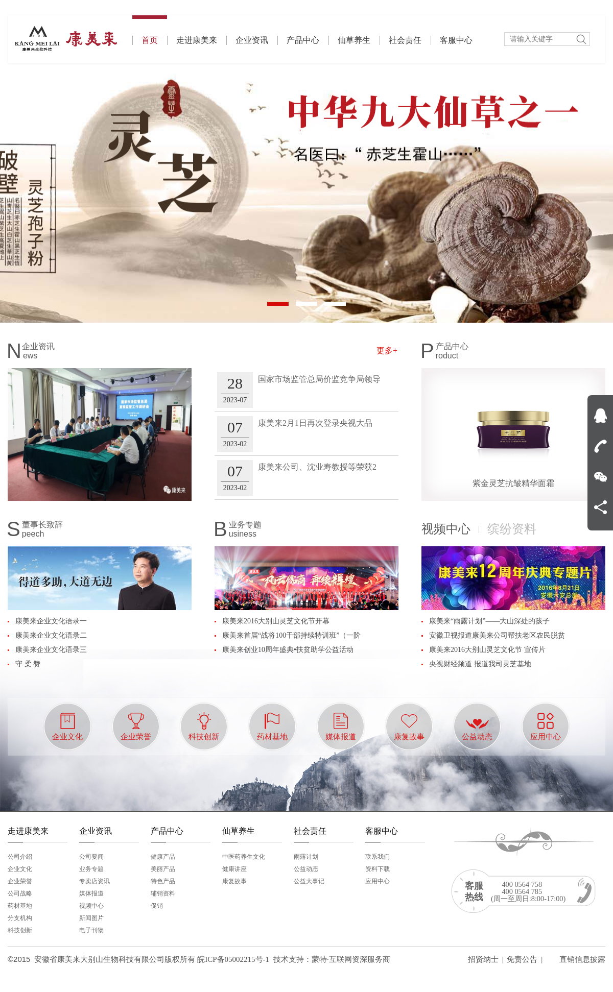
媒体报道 (91, 893)
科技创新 (20, 930)
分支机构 (20, 918)
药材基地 (20, 905)
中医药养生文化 (243, 856)
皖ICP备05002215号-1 (233, 959)
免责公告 (522, 959)
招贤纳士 (483, 959)
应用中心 (377, 881)
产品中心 (303, 40)
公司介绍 (20, 856)
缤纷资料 (511, 529)
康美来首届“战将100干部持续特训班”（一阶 (291, 635)
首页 (149, 29)
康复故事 (234, 881)
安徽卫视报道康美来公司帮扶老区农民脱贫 (497, 635)
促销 (157, 905)
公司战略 (20, 893)
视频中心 (445, 529)
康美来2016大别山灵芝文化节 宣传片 (487, 650)
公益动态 (306, 869)
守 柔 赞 (27, 664)
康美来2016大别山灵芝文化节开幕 (275, 621)
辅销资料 (163, 893)
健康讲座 (234, 869)
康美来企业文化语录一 (51, 621)
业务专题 (91, 869)
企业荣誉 (20, 881)
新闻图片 (91, 918)
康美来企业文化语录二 (51, 635)
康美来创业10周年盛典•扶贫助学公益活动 (287, 650)
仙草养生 (354, 40)
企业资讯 (251, 40)
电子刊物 (91, 930)
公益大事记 (309, 881)
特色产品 (163, 881)
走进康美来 (196, 40)
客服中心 (456, 40)
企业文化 (20, 869)
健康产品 (163, 856)
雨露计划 (306, 856)
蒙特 (319, 959)
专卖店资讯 (94, 881)
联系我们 (377, 856)
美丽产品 (163, 869)
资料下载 (377, 869)
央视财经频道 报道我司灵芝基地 (480, 664)
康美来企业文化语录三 (51, 650)
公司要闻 (91, 856)
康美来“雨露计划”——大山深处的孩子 (489, 621)
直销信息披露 (582, 959)
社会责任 (405, 40)
